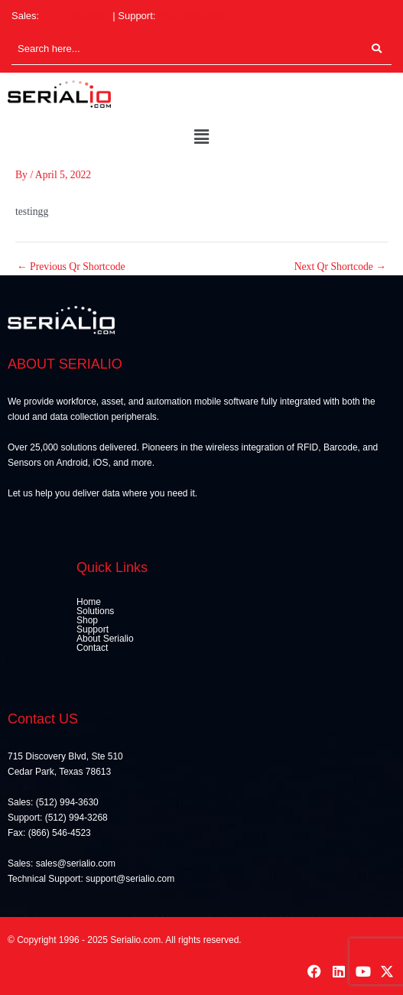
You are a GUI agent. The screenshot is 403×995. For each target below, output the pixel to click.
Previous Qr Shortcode (71, 267)
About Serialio (105, 638)
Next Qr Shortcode (340, 267)
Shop (87, 620)
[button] (201, 137)
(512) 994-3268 (192, 15)
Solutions (95, 611)
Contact (92, 647)
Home (88, 601)
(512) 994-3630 (76, 15)
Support (92, 629)
